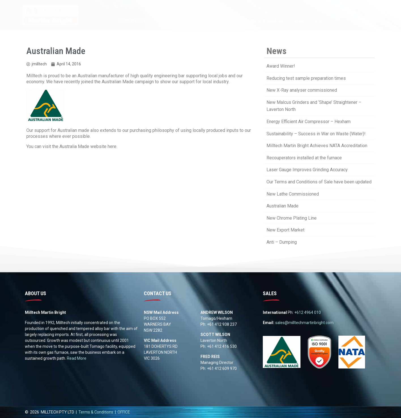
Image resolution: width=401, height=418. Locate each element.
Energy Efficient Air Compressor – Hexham (308, 121)
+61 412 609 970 (222, 368)
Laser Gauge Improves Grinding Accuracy (307, 169)
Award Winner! (280, 66)
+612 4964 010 (307, 312)
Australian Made (282, 206)
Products (173, 21)
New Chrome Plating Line (291, 218)
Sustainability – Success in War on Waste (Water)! (316, 133)
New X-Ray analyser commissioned (301, 90)
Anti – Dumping (281, 242)
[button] (371, 21)
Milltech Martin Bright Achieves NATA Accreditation (316, 145)
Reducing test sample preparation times (306, 78)
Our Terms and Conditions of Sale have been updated (319, 182)
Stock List (226, 21)
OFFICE (124, 412)
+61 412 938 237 (222, 324)
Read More (76, 358)
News (320, 21)
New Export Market (285, 230)
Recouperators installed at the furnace (304, 157)
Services (201, 21)
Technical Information (263, 21)
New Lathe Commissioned (292, 194)
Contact (299, 21)
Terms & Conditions (95, 412)
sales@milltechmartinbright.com (304, 322)
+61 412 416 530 (222, 346)
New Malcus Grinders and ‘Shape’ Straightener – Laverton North (313, 106)
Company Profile (135, 21)
